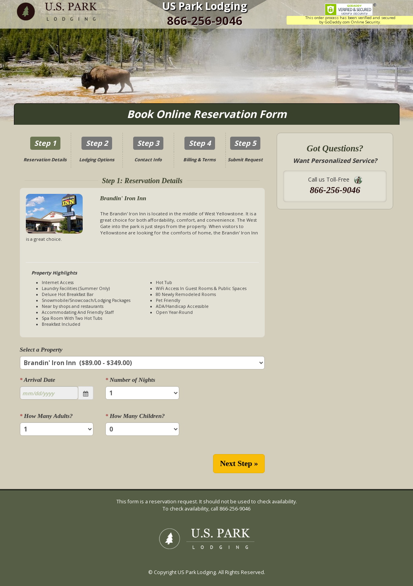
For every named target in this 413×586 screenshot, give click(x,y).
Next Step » (239, 463)
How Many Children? (135, 415)
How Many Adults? (46, 415)
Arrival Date (37, 379)
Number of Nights (130, 379)
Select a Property (41, 349)
